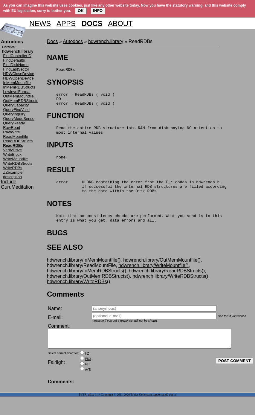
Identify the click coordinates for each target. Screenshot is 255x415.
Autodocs (73, 41)
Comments (65, 305)
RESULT (61, 176)
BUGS (57, 243)
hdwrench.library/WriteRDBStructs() (170, 286)
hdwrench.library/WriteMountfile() (153, 276)
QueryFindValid (16, 109)
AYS (88, 384)
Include (8, 181)
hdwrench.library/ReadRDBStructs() (167, 281)
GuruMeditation (17, 187)
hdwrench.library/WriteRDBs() (78, 292)
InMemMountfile (16, 82)
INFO (98, 10)
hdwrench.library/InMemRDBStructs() (86, 281)
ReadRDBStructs (18, 141)
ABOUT (120, 23)
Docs (52, 41)
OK (81, 10)
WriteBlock (12, 154)
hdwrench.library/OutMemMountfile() (162, 270)
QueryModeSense (18, 118)
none (56, 163)
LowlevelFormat (16, 91)
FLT (87, 378)
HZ (87, 368)
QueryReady (14, 123)
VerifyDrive (12, 150)
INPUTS (60, 150)
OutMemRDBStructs (20, 100)
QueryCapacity (16, 105)
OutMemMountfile (18, 96)
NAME (57, 57)
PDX (88, 373)
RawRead (11, 127)
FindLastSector (16, 69)
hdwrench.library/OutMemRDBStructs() (88, 286)
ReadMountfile (15, 136)
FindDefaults (14, 60)
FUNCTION (65, 119)
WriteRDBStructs (17, 163)
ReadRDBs (61, 70)
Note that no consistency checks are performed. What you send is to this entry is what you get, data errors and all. (134, 228)
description (12, 177)
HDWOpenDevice (18, 78)
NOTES (59, 212)
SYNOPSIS (65, 83)
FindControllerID (17, 56)
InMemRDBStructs (19, 87)
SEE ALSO (65, 258)
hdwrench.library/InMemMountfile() (83, 270)
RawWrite (11, 132)
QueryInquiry (14, 114)
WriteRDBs (12, 168)
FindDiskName (15, 64)
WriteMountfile (15, 159)
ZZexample (12, 172)
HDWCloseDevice (18, 73)
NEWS (40, 23)
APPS (66, 23)
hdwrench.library (105, 41)
